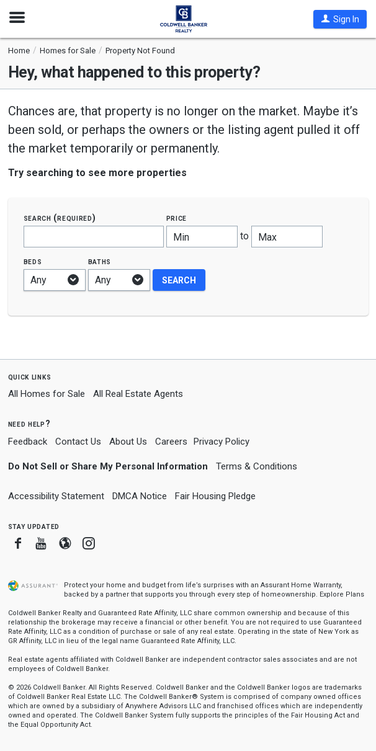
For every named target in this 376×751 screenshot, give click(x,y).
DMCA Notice (139, 496)
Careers (171, 441)
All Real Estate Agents (138, 393)
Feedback (27, 442)
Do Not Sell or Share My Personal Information (108, 466)
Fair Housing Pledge (215, 496)
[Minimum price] (202, 236)
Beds (33, 261)
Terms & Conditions (256, 466)
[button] (340, 19)
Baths (100, 261)
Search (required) (60, 218)
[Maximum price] (287, 236)
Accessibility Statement (56, 496)
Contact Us (78, 441)
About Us (128, 441)
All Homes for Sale (46, 393)
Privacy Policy (221, 441)
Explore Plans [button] (342, 594)
